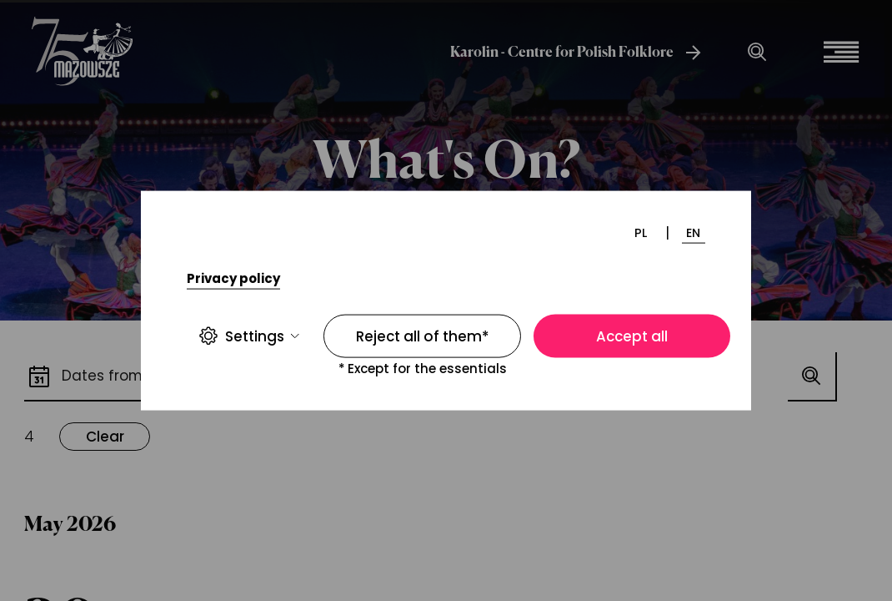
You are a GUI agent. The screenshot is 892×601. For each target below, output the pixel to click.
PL (640, 232)
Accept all (632, 336)
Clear (105, 437)
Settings (248, 336)
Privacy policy (233, 278)
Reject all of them (422, 336)
